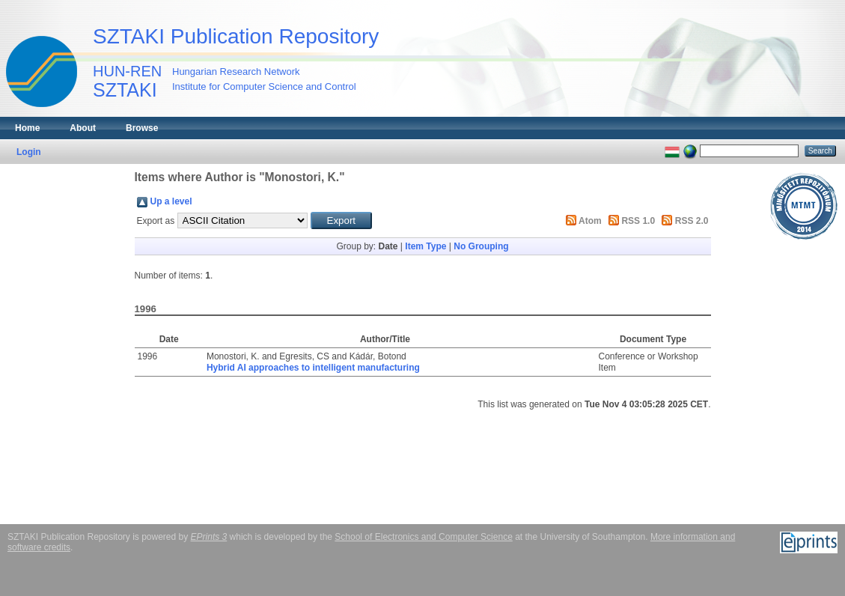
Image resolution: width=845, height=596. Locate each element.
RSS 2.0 (692, 221)
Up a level (171, 201)
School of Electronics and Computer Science (423, 537)
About (83, 128)
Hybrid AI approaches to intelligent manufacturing (313, 367)
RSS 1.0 (638, 221)
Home (27, 128)
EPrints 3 (209, 537)
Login (28, 152)
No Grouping (481, 246)
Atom (590, 221)
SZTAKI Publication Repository (236, 36)
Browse (142, 128)
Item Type (425, 246)
